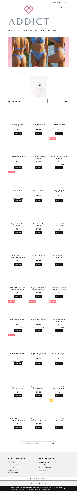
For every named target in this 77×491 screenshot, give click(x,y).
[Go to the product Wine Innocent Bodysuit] (38, 309)
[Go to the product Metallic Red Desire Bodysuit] (59, 245)
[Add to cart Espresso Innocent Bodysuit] (59, 330)
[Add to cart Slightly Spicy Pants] (38, 133)
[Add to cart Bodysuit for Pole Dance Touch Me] (38, 167)
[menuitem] (12, 30)
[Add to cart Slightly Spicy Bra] (18, 133)
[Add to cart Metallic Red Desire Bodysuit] (59, 264)
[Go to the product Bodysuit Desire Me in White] (18, 213)
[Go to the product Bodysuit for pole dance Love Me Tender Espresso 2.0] (59, 408)
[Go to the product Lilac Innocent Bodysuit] (18, 343)
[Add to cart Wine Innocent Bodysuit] (38, 330)
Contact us (11, 467)
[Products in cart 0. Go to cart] (67, 8)
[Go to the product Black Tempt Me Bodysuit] (59, 180)
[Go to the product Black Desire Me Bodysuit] (38, 213)
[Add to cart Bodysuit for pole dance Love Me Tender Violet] (18, 296)
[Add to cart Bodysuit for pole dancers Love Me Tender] (18, 264)
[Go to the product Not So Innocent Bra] (59, 114)
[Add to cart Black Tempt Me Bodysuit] (59, 200)
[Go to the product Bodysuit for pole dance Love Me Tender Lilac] (38, 277)
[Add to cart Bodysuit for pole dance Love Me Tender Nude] (59, 296)
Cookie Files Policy (50, 487)
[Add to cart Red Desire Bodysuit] (38, 264)
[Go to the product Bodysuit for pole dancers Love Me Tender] (18, 245)
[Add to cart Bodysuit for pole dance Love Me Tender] (59, 232)
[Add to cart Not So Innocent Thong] (18, 167)
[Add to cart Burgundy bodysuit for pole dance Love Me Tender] (18, 395)
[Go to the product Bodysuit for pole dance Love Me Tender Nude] (59, 277)
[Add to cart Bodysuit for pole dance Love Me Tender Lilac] (38, 296)
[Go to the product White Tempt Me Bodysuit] (38, 180)
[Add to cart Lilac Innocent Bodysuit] (18, 363)
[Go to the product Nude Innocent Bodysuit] (18, 309)
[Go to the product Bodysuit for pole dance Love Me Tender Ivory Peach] (18, 408)
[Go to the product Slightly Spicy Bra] (18, 114)
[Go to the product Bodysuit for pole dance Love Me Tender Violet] (38, 92)
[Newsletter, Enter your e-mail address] (35, 443)
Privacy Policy (42, 464)
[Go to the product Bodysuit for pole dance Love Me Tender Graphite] (59, 343)
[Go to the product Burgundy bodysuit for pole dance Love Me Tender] (18, 376)
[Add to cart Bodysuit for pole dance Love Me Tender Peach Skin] (38, 427)
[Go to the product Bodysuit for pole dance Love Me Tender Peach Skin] (38, 408)
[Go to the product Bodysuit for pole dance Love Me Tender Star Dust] (59, 376)
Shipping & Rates (42, 470)
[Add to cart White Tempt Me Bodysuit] (38, 200)
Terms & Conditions (43, 462)
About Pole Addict (13, 472)
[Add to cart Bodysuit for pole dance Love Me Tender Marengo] (38, 395)
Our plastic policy (12, 470)
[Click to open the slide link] (38, 52)
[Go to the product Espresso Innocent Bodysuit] (59, 309)
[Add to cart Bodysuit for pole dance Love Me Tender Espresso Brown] (38, 363)
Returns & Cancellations (44, 467)
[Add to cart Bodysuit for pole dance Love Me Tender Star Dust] (59, 395)
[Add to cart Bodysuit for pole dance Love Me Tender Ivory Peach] (18, 427)
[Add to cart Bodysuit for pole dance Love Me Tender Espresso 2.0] (59, 427)
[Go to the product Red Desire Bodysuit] (38, 245)
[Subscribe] (53, 443)
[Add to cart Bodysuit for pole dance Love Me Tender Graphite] (59, 363)
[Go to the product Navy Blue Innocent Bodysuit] (18, 180)
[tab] (36, 66)
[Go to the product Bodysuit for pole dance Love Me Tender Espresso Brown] (38, 343)
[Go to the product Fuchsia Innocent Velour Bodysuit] (59, 146)
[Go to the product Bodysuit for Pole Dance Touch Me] (38, 146)
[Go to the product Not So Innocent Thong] (18, 146)
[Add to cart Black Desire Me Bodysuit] (38, 232)
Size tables (11, 462)
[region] (38, 52)
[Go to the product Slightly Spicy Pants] (38, 114)
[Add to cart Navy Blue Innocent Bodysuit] (18, 200)
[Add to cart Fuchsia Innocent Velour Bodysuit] (59, 167)
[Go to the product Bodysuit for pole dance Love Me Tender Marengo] (38, 376)
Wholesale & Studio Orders (15, 464)
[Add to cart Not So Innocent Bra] (59, 133)
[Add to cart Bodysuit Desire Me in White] (18, 232)
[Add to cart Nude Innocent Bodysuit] (18, 330)
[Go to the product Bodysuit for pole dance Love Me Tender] (59, 213)
